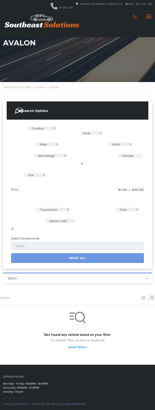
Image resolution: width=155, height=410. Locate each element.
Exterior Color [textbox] (57, 221)
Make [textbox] (43, 144)
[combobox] (42, 128)
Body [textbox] (87, 133)
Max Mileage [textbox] (46, 156)
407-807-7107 (66, 7)
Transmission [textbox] (48, 210)
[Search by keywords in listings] (77, 246)
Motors (24, 404)
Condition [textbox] (38, 128)
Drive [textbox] (123, 210)
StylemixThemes (75, 404)
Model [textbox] (116, 144)
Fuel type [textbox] (127, 156)
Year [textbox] (31, 175)
